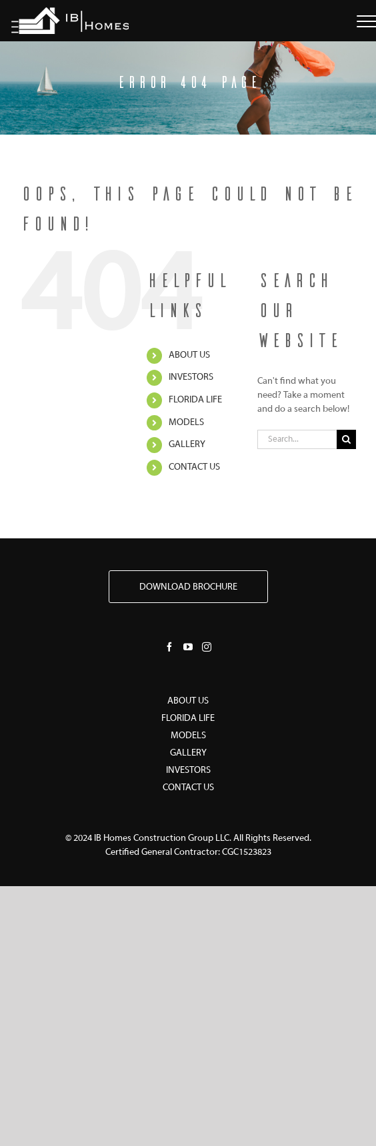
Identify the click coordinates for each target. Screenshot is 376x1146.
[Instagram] (206, 647)
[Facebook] (169, 647)
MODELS (186, 423)
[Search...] (297, 439)
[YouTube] (188, 647)
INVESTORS (191, 377)
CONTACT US (194, 467)
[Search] (346, 439)
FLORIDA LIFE (195, 400)
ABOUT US (189, 355)
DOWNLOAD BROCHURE (188, 587)
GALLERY (187, 445)
